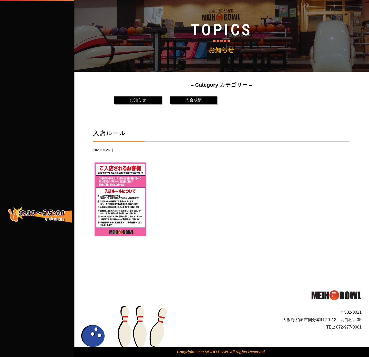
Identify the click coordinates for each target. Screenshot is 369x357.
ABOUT (43, 70)
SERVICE (43, 89)
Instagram (26, 173)
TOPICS (43, 126)
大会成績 (193, 100)
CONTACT (43, 108)
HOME (43, 51)
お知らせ (138, 100)
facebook (25, 160)
